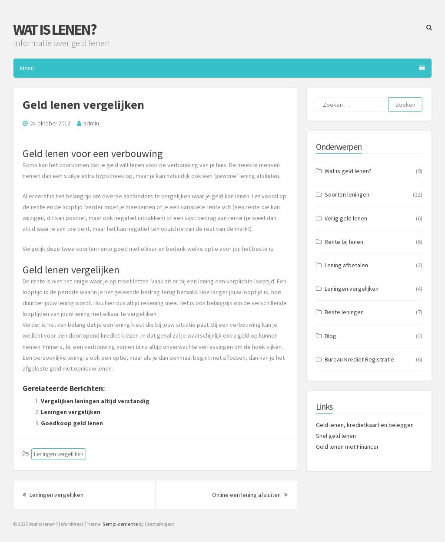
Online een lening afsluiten (250, 495)
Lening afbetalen (346, 265)
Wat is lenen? (54, 29)
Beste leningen (344, 312)
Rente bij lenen (344, 242)
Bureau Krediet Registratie (359, 359)
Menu (222, 68)
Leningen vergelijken (70, 412)
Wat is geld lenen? (348, 171)
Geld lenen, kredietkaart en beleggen (365, 425)
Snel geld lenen (336, 436)
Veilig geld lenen (346, 218)
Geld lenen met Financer (347, 446)
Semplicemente (120, 524)
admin (91, 123)
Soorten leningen (347, 194)
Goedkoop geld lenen (72, 423)
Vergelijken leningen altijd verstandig (95, 401)
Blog (330, 336)
